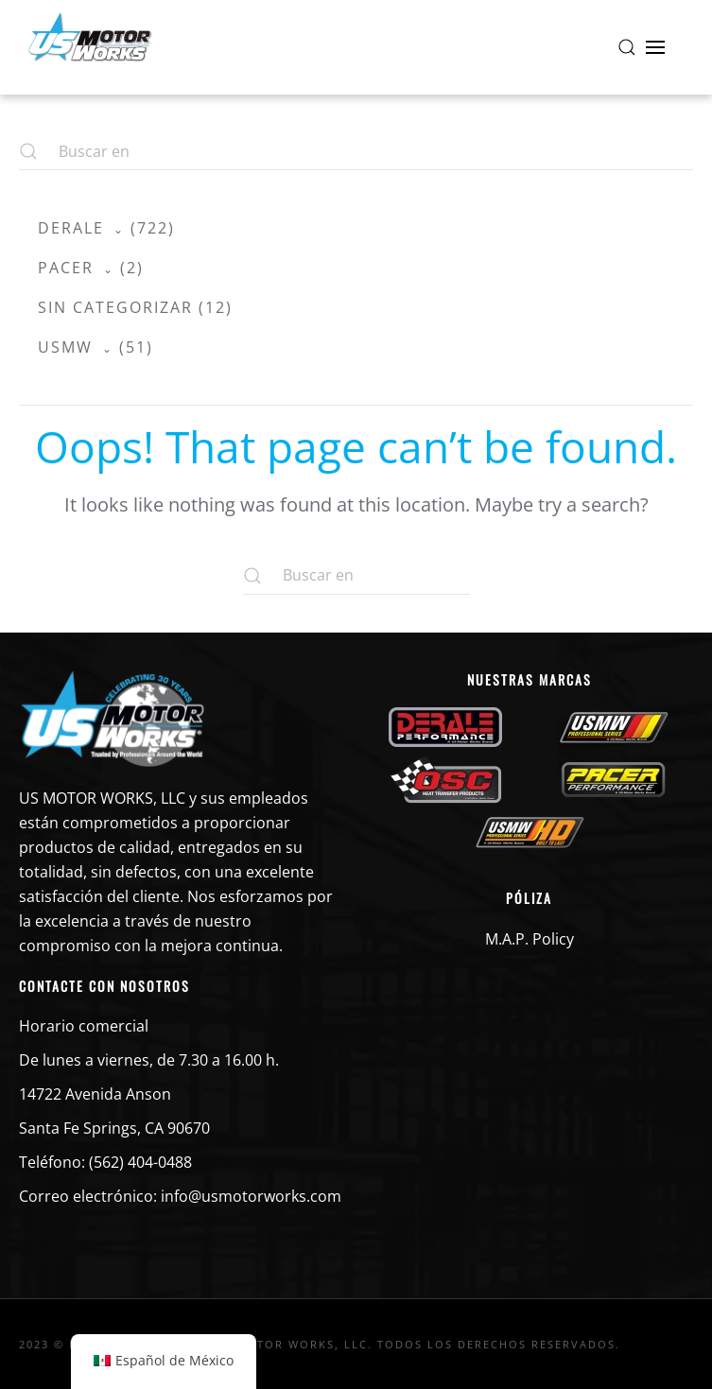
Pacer (66, 267)
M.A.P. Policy (529, 939)
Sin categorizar (115, 307)
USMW (65, 347)
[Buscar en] (356, 576)
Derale (71, 227)
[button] (626, 47)
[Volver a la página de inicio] (90, 47)
